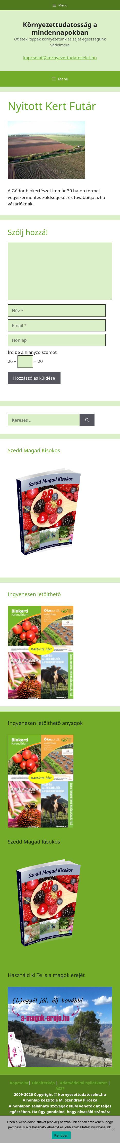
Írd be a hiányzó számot (32, 352)
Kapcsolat (19, 1082)
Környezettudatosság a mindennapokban (60, 28)
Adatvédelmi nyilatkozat (83, 1082)
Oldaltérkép (43, 1082)
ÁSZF (60, 1088)
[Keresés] (87, 420)
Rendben (61, 1135)
